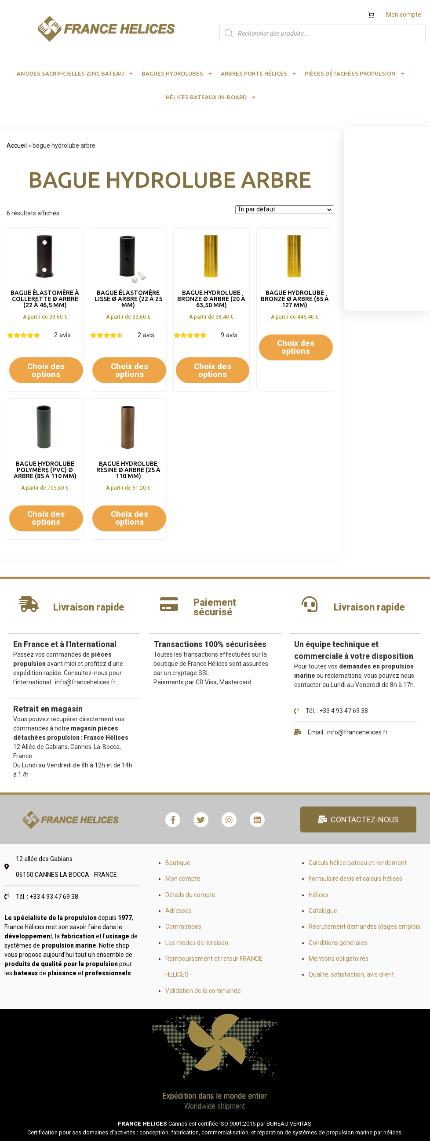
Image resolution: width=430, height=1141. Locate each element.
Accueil (17, 145)
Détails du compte (190, 894)
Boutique (177, 862)
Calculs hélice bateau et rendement (358, 862)
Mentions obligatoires (338, 958)
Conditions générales (338, 942)
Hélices (318, 894)
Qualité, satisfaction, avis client (351, 974)
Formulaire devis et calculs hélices (355, 878)
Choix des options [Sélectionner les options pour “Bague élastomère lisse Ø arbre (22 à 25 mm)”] (129, 370)
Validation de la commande (203, 990)
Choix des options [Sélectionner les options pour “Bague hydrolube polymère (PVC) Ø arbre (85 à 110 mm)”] (46, 518)
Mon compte (403, 14)
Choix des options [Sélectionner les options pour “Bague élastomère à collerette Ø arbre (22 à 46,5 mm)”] (46, 370)
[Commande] (284, 209)
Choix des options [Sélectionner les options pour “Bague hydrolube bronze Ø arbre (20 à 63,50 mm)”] (212, 370)
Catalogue (323, 910)
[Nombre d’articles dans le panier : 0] (371, 14)
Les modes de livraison (196, 942)
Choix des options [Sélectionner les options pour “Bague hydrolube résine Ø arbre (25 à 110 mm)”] (129, 518)
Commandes (183, 926)
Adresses (178, 910)
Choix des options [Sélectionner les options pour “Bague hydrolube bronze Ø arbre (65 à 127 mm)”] (295, 347)
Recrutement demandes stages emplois (364, 926)
